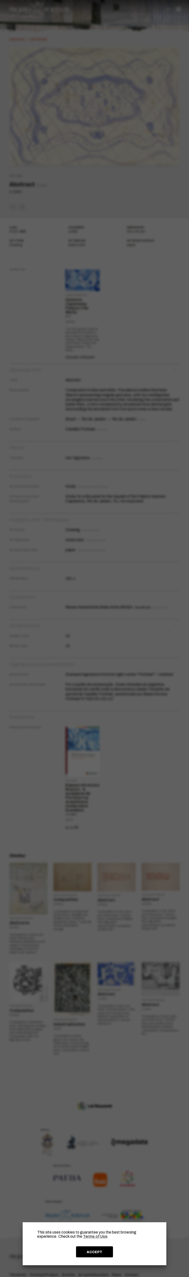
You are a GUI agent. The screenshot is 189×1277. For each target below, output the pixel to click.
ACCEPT (94, 1252)
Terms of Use (95, 1236)
